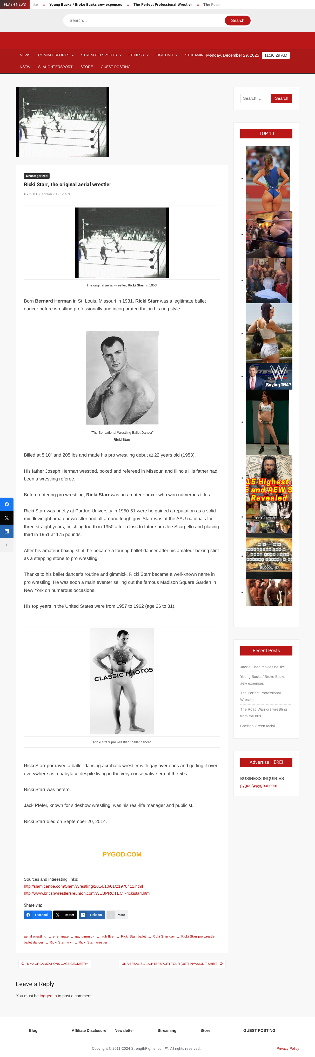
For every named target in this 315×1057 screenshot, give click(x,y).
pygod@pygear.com (258, 785)
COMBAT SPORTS (53, 55)
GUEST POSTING (116, 67)
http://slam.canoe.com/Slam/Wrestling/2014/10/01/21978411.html (83, 886)
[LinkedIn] (92, 915)
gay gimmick (84, 936)
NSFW (25, 67)
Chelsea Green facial (257, 726)
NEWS (25, 55)
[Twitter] (65, 915)
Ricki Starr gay (163, 936)
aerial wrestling (35, 936)
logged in (48, 996)
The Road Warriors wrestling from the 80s (263, 712)
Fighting (164, 55)
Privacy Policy (288, 1048)
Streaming (195, 55)
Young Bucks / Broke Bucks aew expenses (89, 4)
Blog (33, 1030)
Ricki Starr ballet (133, 936)
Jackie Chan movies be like (262, 667)
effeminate (61, 936)
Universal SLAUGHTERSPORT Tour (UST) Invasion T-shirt (169, 964)
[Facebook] (38, 915)
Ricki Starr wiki (61, 942)
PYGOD (30, 194)
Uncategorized (37, 176)
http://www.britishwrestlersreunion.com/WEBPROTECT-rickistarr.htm (87, 893)
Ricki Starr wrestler (93, 942)
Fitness (136, 55)
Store (205, 1030)
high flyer (108, 936)
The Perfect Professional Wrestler (167, 4)
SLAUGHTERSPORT (55, 67)
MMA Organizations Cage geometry (57, 964)
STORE (87, 67)
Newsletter (124, 1030)
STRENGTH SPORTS (99, 55)
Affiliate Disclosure (89, 1030)
